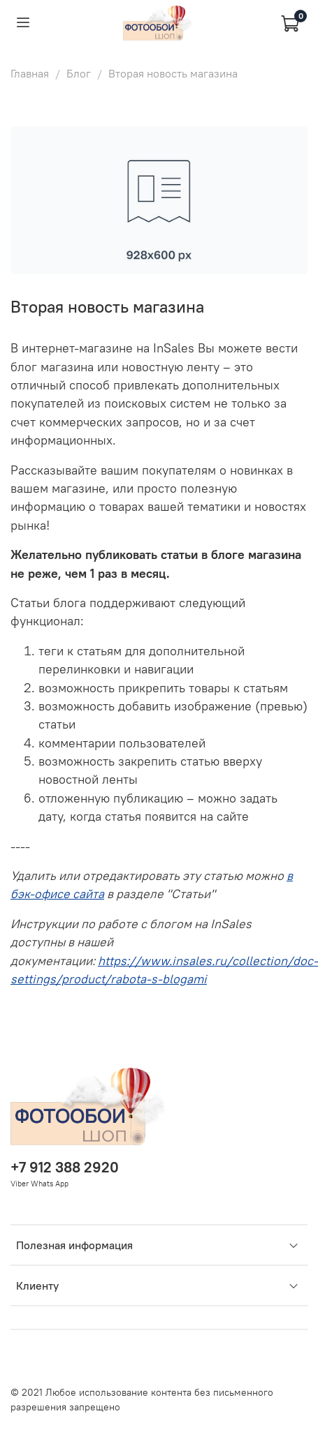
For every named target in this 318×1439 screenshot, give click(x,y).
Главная (29, 73)
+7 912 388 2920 (64, 1167)
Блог (78, 73)
